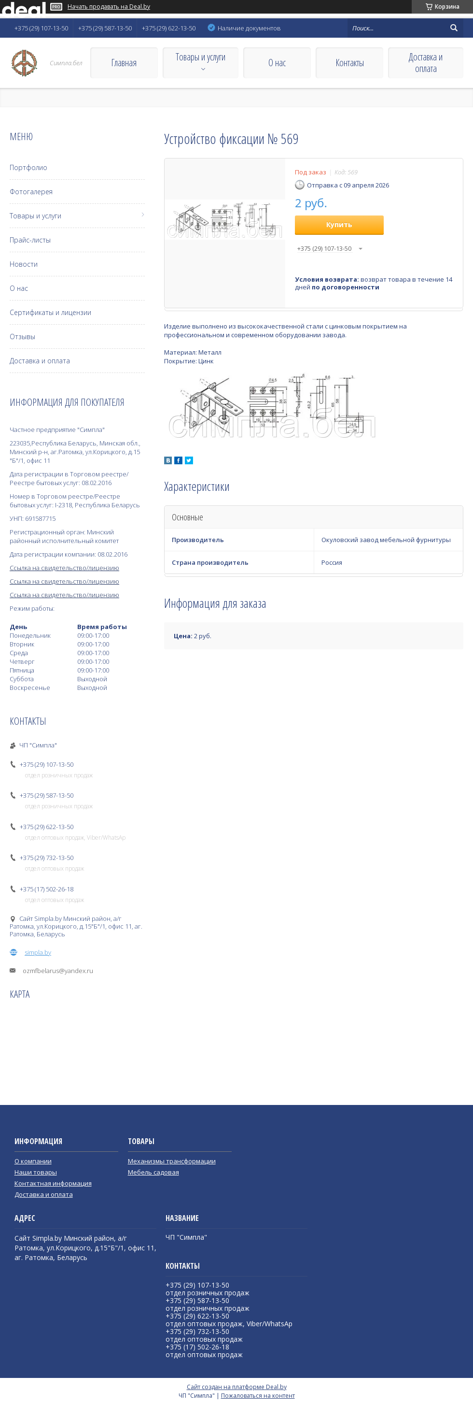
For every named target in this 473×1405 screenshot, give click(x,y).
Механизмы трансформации (172, 1161)
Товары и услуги (200, 56)
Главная (124, 62)
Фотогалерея (31, 191)
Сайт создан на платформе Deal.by (237, 1387)
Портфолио (28, 167)
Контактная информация (53, 1183)
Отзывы (22, 336)
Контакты (349, 62)
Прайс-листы (30, 239)
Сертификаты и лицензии (50, 312)
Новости (24, 264)
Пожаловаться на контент (258, 1395)
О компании (33, 1161)
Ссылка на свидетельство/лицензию (64, 567)
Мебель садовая (153, 1172)
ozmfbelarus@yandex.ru (58, 971)
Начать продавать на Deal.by (109, 6)
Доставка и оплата (426, 62)
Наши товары (35, 1172)
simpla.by (38, 952)
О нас (277, 62)
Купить (339, 224)
